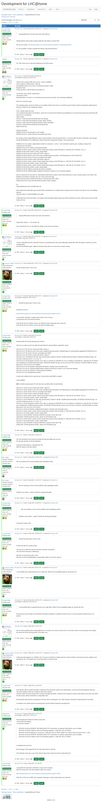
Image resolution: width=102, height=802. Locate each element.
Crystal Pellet (6, 29)
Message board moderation (8, 16)
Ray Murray (7, 76)
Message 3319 (18, 503)
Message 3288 (18, 59)
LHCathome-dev (9, 9)
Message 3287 (18, 28)
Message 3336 (18, 600)
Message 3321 (18, 533)
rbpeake (4, 59)
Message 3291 (18, 210)
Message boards (6, 14)
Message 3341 (18, 653)
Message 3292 (18, 236)
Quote (41, 54)
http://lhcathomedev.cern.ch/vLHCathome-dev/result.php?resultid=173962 (38, 773)
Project (21, 9)
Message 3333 (18, 567)
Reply (36, 54)
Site (57, 9)
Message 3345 (18, 685)
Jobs (51, 9)
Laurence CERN (9, 263)
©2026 (51, 800)
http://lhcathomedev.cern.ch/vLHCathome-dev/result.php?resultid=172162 (38, 313)
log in (20, 20)
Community (42, 9)
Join (90, 9)
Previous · (4, 22)
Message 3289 (18, 76)
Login (96, 9)
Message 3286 (53, 28)
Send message (7, 34)
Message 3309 (18, 335)
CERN (53, 800)
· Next (16, 22)
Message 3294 (18, 263)
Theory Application (18, 14)
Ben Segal (5, 457)
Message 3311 (18, 457)
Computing (31, 9)
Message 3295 (18, 296)
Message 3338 (18, 626)
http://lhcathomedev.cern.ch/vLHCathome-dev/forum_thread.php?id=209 (49, 45)
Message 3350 (18, 763)
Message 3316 (18, 480)
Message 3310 (18, 435)
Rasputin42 (5, 714)
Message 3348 (18, 713)
